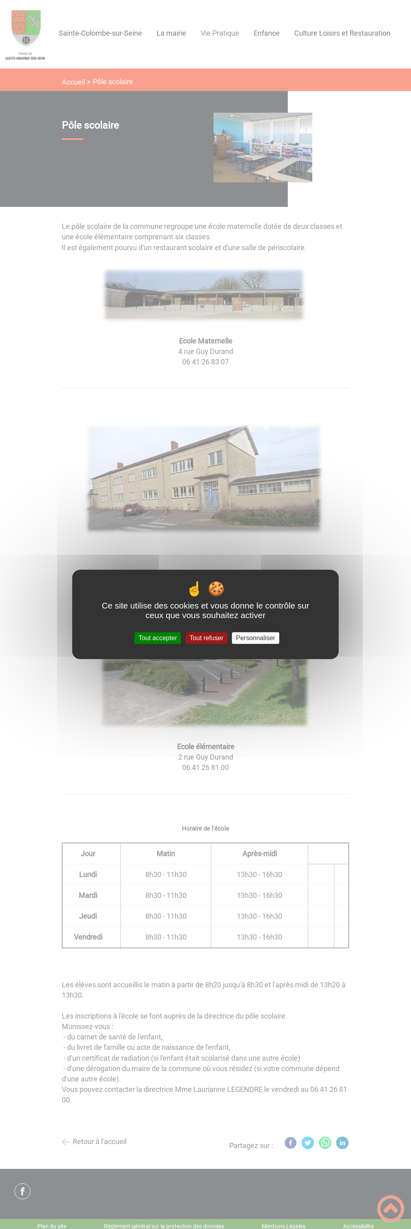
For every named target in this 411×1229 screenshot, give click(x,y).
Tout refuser (206, 638)
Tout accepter (157, 638)
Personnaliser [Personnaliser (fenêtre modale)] (255, 638)
